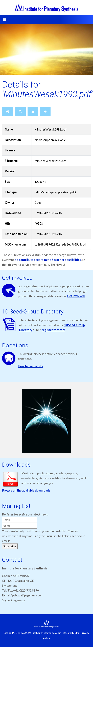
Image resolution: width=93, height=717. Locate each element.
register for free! (53, 330)
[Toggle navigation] (4, 19)
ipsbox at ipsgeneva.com (47, 633)
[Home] (7, 111)
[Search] (20, 111)
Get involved (76, 296)
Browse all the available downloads (26, 490)
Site (17, 633)
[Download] (33, 111)
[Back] (45, 111)
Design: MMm (71, 633)
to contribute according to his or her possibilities (48, 260)
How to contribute (30, 366)
